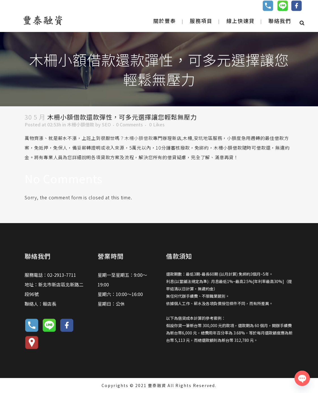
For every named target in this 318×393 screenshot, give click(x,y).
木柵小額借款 (80, 124)
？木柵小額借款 (136, 138)
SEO (106, 124)
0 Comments (129, 124)
